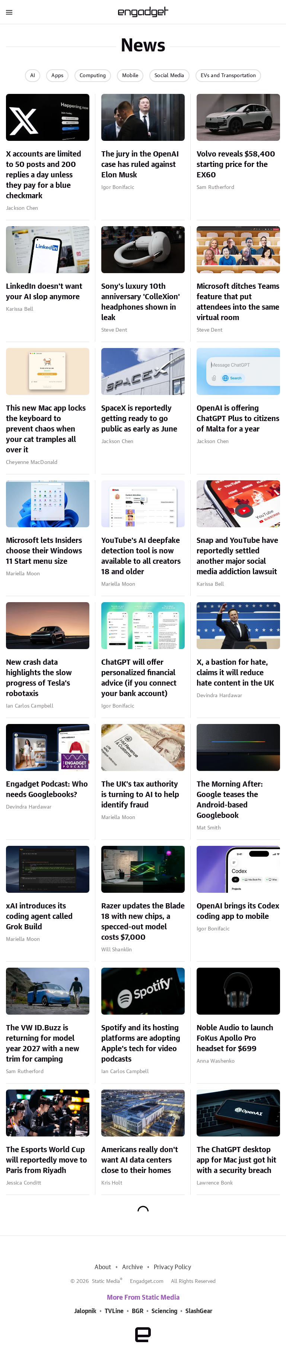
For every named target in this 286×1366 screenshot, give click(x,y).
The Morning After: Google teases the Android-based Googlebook (230, 800)
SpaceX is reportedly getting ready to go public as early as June (139, 419)
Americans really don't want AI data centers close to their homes (139, 1160)
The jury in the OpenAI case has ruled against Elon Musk (140, 165)
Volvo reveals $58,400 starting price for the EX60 (236, 165)
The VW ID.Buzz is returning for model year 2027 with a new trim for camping (42, 1043)
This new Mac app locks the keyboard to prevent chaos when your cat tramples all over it (46, 429)
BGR (137, 1311)
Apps (57, 75)
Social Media (169, 75)
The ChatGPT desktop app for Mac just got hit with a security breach (236, 1160)
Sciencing (164, 1311)
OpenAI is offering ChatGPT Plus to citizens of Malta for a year (238, 419)
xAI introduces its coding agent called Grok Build (39, 916)
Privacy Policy (172, 1267)
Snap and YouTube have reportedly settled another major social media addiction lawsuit (237, 556)
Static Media (106, 1281)
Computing (93, 75)
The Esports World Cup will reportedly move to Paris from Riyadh (46, 1160)
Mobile (130, 75)
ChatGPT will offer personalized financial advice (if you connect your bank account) (139, 678)
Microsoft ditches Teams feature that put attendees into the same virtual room (238, 302)
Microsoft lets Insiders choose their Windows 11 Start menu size (44, 551)
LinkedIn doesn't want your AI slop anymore (44, 292)
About (103, 1267)
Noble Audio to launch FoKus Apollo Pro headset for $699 (235, 1038)
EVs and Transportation (228, 75)
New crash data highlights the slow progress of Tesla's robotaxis (39, 678)
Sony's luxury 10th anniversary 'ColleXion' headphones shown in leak (140, 302)
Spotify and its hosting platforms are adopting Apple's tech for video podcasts (140, 1043)
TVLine (114, 1311)
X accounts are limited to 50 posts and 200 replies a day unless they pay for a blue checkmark (43, 175)
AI (32, 75)
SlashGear (198, 1311)
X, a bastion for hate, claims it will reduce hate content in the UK (235, 673)
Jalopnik (85, 1311)
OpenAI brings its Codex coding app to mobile (238, 911)
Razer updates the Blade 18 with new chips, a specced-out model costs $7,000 (143, 921)
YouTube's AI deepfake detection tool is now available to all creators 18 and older (141, 556)
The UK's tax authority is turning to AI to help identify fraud (140, 795)
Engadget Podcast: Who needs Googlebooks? (47, 790)
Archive (132, 1267)
